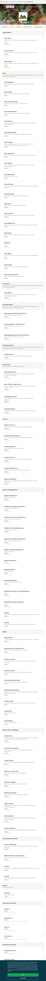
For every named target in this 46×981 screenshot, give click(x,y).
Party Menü (18, 27)
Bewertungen (20, 7)
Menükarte (10, 7)
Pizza (12, 27)
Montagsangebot (28, 27)
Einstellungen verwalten (12, 968)
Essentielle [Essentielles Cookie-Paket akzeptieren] (23, 978)
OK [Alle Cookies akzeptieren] (23, 974)
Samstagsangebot (38, 27)
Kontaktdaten (29, 7)
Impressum (38, 7)
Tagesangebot (4, 27)
